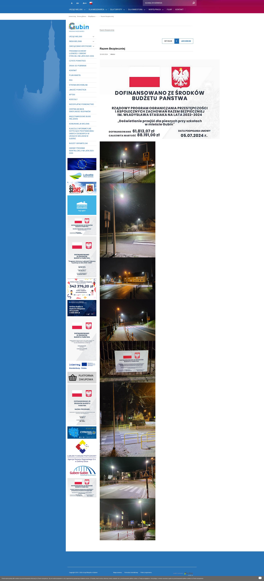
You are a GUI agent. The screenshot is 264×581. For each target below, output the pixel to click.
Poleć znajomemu (146, 572)
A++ (84, 3)
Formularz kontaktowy (131, 572)
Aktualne (168, 41)
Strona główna (81, 16)
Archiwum (186, 41)
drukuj (112, 54)
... (98, 16)
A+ (77, 3)
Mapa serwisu (117, 572)
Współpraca (91, 16)
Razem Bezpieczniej (107, 16)
